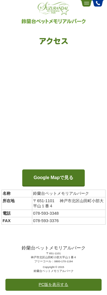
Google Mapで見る (54, 177)
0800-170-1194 (63, 261)
